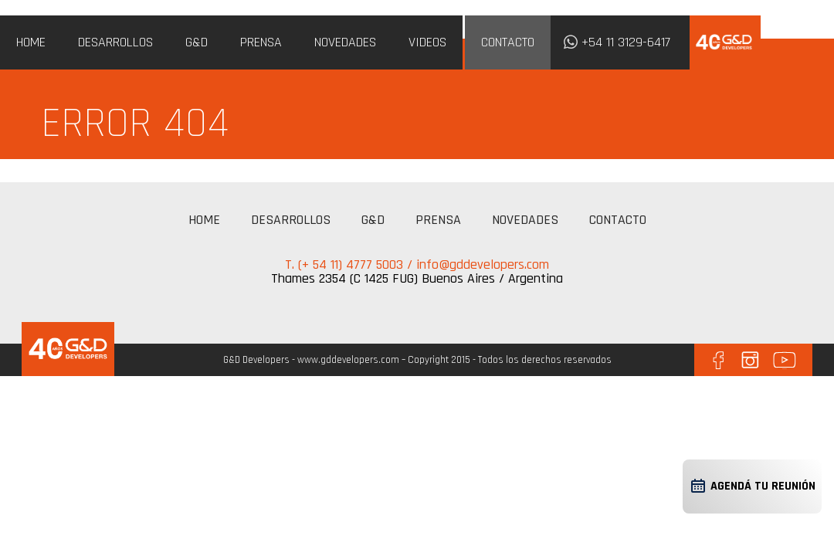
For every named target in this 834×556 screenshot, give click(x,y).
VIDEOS (427, 42)
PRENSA (261, 42)
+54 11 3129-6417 (625, 42)
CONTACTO (507, 42)
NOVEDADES (345, 42)
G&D (196, 42)
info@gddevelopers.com (482, 264)
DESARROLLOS (115, 42)
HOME (31, 42)
